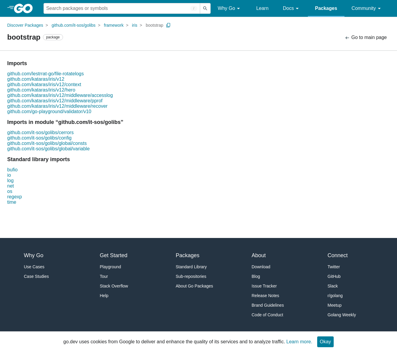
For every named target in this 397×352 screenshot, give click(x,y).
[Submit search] (205, 8)
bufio (12, 169)
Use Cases (34, 266)
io (9, 175)
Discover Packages (25, 25)
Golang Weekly (342, 314)
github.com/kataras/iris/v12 (35, 79)
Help (104, 295)
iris (134, 25)
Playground (110, 266)
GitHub (334, 276)
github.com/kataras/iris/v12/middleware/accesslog (60, 95)
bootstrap (154, 25)
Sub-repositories (191, 276)
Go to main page (365, 38)
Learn (262, 8)
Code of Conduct (267, 314)
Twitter (334, 266)
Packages (326, 8)
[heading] (25, 8)
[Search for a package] (122, 8)
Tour (104, 276)
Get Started (114, 255)
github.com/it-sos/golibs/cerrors (40, 132)
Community (367, 8)
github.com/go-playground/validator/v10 (49, 111)
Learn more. (299, 341)
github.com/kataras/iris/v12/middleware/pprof (54, 100)
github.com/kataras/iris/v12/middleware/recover (57, 106)
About (259, 255)
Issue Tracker (264, 286)
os (9, 191)
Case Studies (36, 276)
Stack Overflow (114, 286)
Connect (338, 255)
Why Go (230, 8)
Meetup (335, 305)
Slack (333, 286)
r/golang (335, 295)
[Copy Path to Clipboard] (168, 25)
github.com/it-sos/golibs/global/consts (47, 143)
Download (261, 266)
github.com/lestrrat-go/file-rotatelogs (45, 73)
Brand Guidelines (268, 305)
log (10, 180)
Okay (325, 341)
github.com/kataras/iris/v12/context (44, 84)
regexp (14, 196)
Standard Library (191, 266)
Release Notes (265, 295)
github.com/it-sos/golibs (73, 25)
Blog (256, 276)
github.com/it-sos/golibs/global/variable (48, 148)
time (11, 202)
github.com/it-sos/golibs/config (39, 137)
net (10, 185)
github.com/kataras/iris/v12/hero (41, 89)
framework (113, 25)
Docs (292, 8)
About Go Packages (194, 286)
